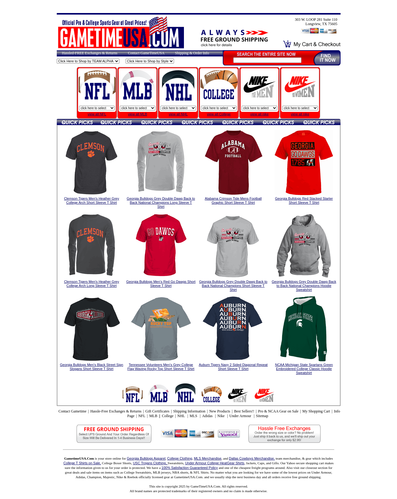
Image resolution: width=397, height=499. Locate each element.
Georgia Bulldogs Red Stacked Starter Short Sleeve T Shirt (304, 200)
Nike (221, 416)
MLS (194, 416)
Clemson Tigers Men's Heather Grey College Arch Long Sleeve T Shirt (91, 283)
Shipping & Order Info (192, 53)
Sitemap (262, 416)
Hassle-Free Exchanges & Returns (115, 411)
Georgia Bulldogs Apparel (146, 458)
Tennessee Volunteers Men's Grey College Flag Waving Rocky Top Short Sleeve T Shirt (160, 367)
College (167, 416)
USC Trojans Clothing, (150, 463)
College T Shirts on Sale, (82, 463)
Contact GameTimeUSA (146, 53)
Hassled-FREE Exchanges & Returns (90, 53)
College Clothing (179, 458)
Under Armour (241, 416)
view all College (218, 114)
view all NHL (178, 114)
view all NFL (97, 114)
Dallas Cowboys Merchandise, (252, 458)
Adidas (207, 416)
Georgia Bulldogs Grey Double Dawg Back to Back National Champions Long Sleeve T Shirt (161, 202)
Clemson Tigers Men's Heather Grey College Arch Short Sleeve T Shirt (91, 200)
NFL (141, 416)
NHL (181, 416)
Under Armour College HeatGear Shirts (214, 463)
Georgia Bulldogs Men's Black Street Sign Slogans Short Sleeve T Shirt (91, 367)
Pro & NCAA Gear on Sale (278, 411)
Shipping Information (189, 411)
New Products (219, 411)
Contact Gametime (72, 411)
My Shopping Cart (316, 411)
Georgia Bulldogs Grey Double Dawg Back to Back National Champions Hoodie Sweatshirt (304, 286)
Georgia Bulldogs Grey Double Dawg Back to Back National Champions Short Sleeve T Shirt (233, 286)
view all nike (259, 114)
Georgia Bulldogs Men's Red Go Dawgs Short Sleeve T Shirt (160, 283)
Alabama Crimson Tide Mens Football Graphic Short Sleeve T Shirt (233, 200)
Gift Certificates (157, 411)
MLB (153, 416)
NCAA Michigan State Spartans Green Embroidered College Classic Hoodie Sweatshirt (304, 369)
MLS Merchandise (207, 458)
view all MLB (137, 114)
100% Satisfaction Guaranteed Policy (190, 468)
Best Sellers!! (244, 411)
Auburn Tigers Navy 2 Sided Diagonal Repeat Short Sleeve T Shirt (233, 367)
